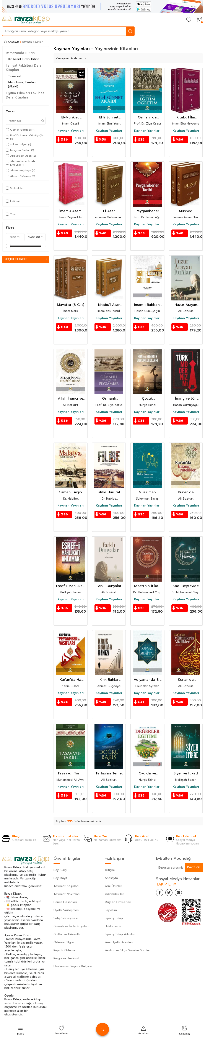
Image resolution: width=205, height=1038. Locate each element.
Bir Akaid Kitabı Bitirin (23, 59)
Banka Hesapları (65, 902)
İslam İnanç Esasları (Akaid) (22, 84)
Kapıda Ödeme (64, 950)
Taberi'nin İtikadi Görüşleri (147, 586)
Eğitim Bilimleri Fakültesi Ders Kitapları (25, 95)
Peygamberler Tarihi (147, 211)
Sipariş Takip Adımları (120, 934)
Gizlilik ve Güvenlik (67, 934)
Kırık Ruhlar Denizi (109, 679)
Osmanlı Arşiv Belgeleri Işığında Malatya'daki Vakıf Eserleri (70, 492)
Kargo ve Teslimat (67, 958)
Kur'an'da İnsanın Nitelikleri (186, 492)
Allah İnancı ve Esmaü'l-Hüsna (70, 398)
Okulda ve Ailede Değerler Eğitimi (147, 773)
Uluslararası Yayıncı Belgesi (73, 966)
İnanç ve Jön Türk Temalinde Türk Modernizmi (186, 398)
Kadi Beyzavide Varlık (186, 586)
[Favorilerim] (188, 20)
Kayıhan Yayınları (70, 131)
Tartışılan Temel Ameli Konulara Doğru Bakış (108, 773)
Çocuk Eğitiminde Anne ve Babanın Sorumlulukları (147, 398)
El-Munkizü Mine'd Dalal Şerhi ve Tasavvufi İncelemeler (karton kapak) (70, 117)
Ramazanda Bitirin (20, 53)
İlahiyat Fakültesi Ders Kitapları (24, 67)
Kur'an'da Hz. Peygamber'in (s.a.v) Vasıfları (70, 679)
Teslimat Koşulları (66, 886)
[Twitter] (171, 893)
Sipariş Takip (114, 918)
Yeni (11, 214)
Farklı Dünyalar (109, 586)
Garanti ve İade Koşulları (71, 926)
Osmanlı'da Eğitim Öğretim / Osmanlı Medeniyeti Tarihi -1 (147, 117)
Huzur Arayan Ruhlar (185, 305)
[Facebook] (160, 893)
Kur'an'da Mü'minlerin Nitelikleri (185, 679)
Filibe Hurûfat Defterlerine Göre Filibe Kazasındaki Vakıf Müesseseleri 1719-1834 (109, 492)
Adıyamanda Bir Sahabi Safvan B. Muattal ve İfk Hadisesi (147, 679)
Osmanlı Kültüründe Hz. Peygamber (109, 398)
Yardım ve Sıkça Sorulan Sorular (127, 950)
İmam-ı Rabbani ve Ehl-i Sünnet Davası (147, 305)
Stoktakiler (15, 188)
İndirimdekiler (114, 894)
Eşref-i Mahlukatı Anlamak (70, 586)
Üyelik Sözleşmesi (66, 910)
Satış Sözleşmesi (66, 918)
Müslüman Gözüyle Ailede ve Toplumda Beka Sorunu (147, 492)
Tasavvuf (14, 76)
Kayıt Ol (193, 867)
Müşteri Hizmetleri (118, 902)
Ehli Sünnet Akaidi (109, 117)
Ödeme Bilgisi (64, 942)
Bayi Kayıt (60, 878)
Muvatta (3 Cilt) (70, 305)
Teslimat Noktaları (67, 894)
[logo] (26, 20)
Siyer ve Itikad (186, 773)
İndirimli (13, 201)
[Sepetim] (199, 20)
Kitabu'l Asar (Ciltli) (109, 305)
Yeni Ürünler (113, 886)
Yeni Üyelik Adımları (119, 942)
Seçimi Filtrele (26, 259)
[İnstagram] (182, 893)
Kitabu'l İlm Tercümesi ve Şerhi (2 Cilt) (185, 117)
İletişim (110, 870)
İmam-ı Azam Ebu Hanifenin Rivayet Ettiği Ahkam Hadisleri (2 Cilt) (70, 211)
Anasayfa (11, 42)
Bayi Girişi (60, 870)
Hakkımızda (113, 926)
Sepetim (111, 910)
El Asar (109, 211)
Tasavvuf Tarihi (70, 773)
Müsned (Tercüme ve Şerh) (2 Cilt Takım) (185, 211)
